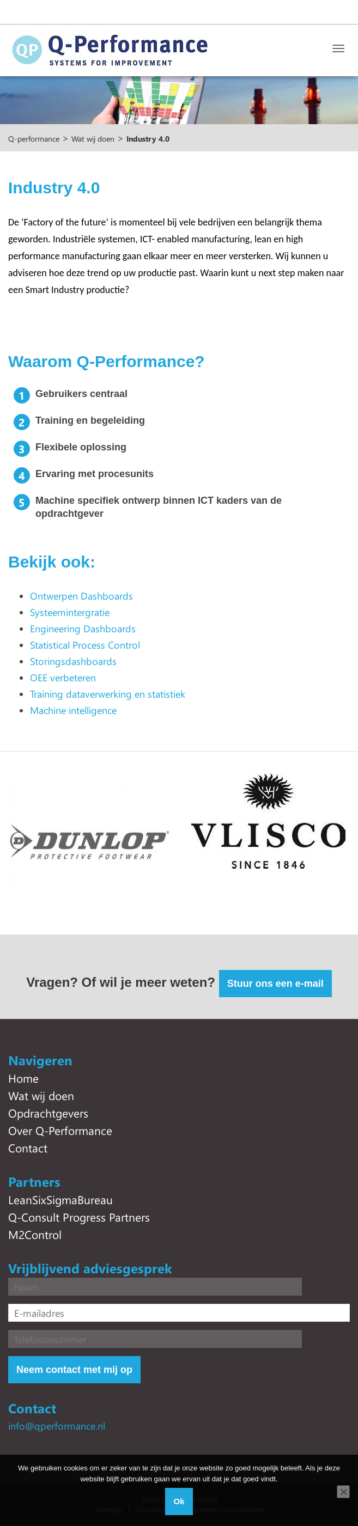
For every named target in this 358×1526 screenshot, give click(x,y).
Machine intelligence (73, 710)
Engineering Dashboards (83, 628)
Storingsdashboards (73, 661)
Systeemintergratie (70, 612)
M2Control (35, 1234)
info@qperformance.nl (56, 1425)
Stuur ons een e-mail (275, 983)
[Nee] (343, 1491)
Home (23, 1077)
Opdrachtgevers (48, 1112)
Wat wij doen (41, 1095)
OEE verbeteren (63, 677)
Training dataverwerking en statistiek (107, 693)
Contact (27, 1147)
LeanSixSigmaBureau (60, 1199)
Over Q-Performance (60, 1130)
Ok (178, 1501)
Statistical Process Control (85, 644)
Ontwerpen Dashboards (81, 595)
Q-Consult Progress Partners (79, 1216)
